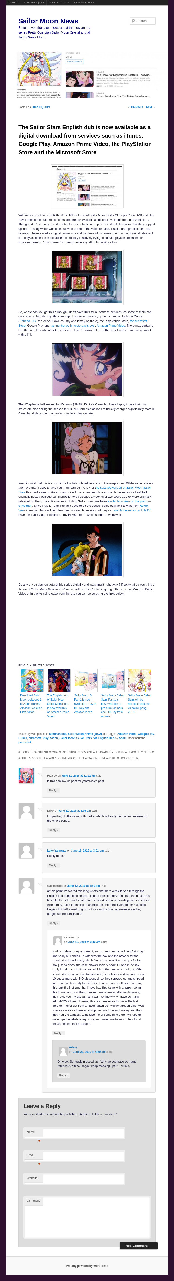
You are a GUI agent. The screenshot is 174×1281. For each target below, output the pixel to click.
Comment (33, 1200)
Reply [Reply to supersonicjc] (53, 923)
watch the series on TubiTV (132, 510)
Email (33, 1156)
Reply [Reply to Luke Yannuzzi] (53, 865)
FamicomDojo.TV (34, 2)
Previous (135, 107)
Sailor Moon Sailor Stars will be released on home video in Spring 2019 (139, 704)
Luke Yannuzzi (56, 850)
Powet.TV (14, 2)
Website (32, 1178)
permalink (25, 742)
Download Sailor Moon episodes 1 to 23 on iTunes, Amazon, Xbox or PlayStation (31, 704)
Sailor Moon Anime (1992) (85, 734)
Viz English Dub (103, 738)
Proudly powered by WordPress (87, 1266)
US (34, 321)
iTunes (22, 738)
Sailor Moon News (84, 2)
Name (33, 1133)
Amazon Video (126, 734)
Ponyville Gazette (59, 2)
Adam (122, 738)
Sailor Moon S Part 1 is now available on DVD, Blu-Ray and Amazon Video (85, 704)
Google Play (146, 734)
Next (151, 107)
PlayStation (50, 738)
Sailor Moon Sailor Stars (75, 738)
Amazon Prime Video (111, 325)
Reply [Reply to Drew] (53, 830)
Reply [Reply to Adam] (64, 1075)
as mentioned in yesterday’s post (73, 325)
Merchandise (57, 734)
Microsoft (35, 738)
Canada (24, 321)
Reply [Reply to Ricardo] (53, 790)
